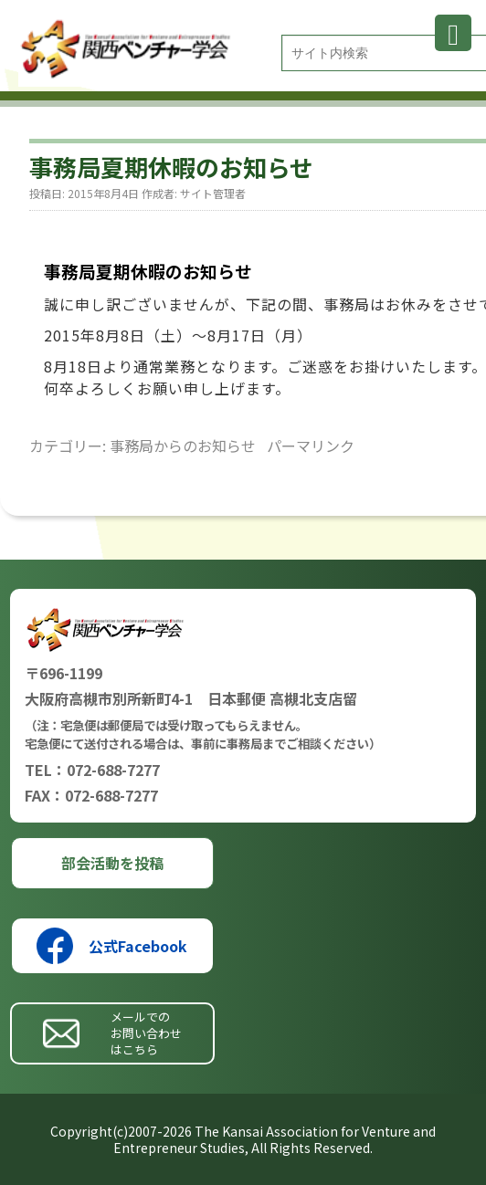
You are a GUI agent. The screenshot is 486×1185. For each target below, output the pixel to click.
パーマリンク (310, 445)
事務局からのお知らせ (183, 445)
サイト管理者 (213, 193)
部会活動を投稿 (112, 863)
